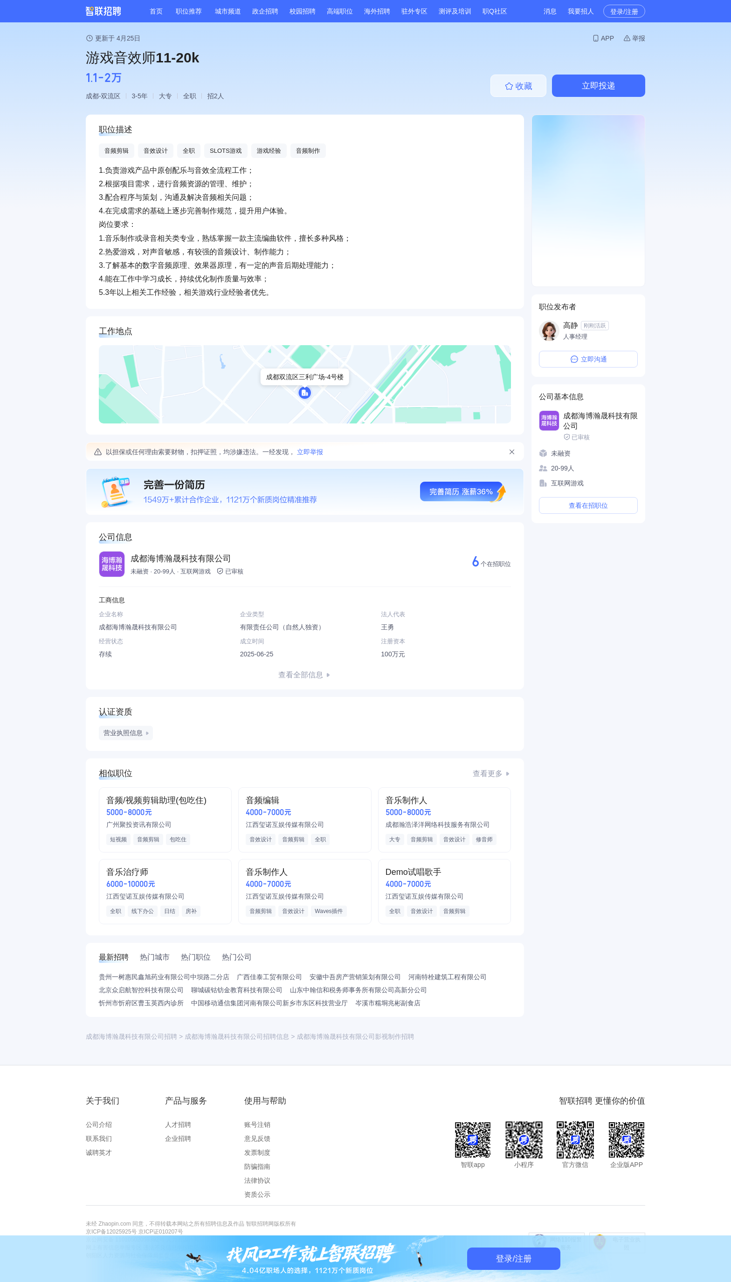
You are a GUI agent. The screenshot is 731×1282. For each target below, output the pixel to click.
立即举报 (310, 452)
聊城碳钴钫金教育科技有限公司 (237, 990)
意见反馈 (257, 1138)
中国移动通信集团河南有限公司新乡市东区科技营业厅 (269, 1003)
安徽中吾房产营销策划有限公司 (355, 977)
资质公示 (257, 1194)
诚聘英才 (99, 1152)
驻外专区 (414, 11)
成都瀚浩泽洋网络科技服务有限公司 (438, 824)
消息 (550, 11)
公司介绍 (99, 1124)
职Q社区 (495, 11)
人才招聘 (178, 1124)
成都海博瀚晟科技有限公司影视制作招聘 (355, 1036)
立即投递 (598, 85)
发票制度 (257, 1152)
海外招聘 (377, 11)
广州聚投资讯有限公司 (139, 824)
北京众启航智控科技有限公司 (141, 990)
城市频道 (228, 11)
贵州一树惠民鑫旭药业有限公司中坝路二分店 (164, 977)
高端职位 (340, 11)
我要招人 (581, 11)
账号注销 (257, 1124)
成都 (92, 96)
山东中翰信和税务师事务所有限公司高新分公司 (358, 990)
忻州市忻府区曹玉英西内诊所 (141, 1003)
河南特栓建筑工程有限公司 (447, 977)
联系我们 (99, 1138)
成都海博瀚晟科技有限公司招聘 (131, 1036)
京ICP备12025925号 (111, 1231)
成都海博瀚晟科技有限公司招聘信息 (237, 1036)
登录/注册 (624, 11)
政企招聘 (265, 11)
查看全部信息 (300, 675)
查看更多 (488, 773)
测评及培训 (455, 11)
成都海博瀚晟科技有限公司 (181, 558)
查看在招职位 (588, 505)
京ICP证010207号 (160, 1231)
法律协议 (257, 1180)
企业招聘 (178, 1138)
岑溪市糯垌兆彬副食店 (388, 1003)
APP (607, 38)
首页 (156, 11)
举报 (638, 38)
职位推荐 (189, 11)
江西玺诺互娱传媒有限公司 (285, 824)
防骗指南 (257, 1166)
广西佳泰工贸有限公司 (269, 977)
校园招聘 (303, 11)
